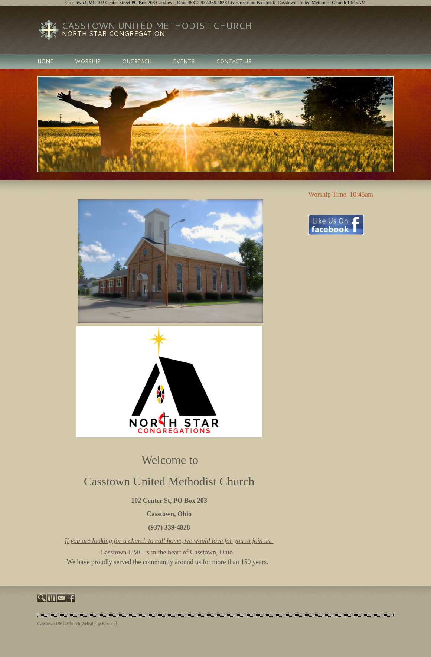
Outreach (136, 61)
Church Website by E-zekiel (92, 623)
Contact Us (233, 61)
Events (184, 61)
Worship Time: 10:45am (341, 194)
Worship (88, 61)
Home (45, 61)
